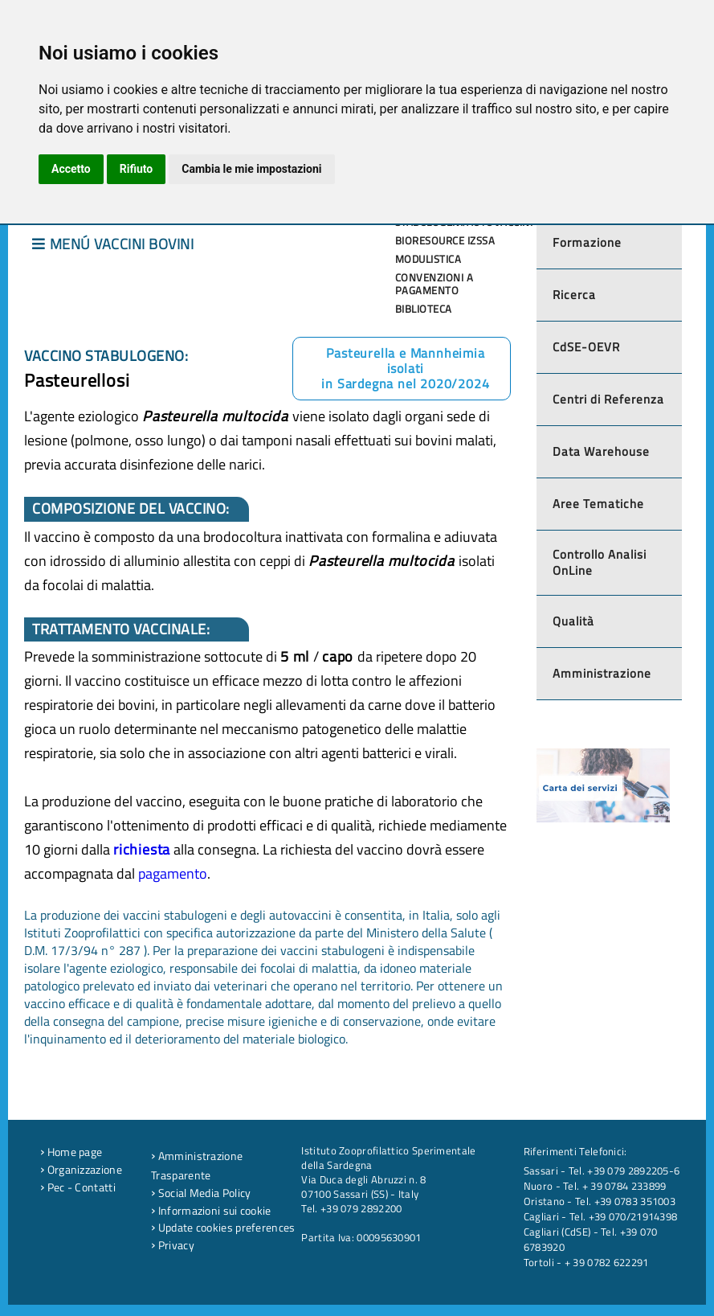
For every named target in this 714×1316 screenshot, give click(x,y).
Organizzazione (81, 1170)
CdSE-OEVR (586, 347)
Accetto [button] (71, 168)
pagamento (172, 873)
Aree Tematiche (598, 503)
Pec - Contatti (78, 1187)
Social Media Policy (201, 1193)
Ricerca (574, 294)
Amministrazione (602, 673)
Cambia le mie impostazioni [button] (251, 168)
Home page (71, 1152)
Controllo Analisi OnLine (600, 562)
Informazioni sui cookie (211, 1211)
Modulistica (428, 258)
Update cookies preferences (223, 1228)
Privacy (172, 1245)
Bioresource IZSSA (445, 240)
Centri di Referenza (608, 399)
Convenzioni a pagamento (434, 284)
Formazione (587, 242)
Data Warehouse (601, 451)
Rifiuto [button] (136, 168)
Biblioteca (423, 308)
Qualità (573, 621)
